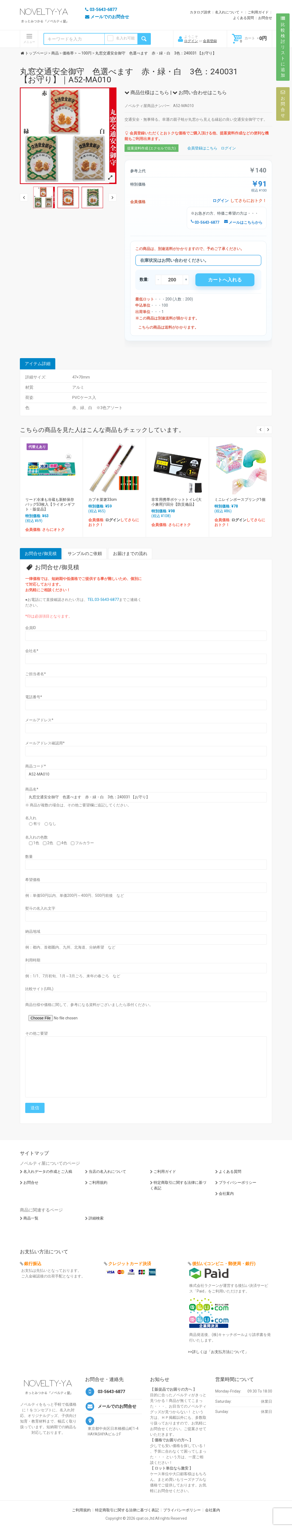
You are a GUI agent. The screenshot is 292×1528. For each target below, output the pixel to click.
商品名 (31, 789)
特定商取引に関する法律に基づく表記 (127, 1510)
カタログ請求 (200, 12)
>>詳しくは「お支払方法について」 (218, 1352)
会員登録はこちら (202, 148)
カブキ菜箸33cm (102, 499)
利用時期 (32, 960)
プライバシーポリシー (237, 1182)
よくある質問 (243, 18)
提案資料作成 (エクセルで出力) (151, 148)
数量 (29, 856)
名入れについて (227, 12)
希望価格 (32, 879)
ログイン (191, 41)
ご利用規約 (98, 1182)
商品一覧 (30, 1218)
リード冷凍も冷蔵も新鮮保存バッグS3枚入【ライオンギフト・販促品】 (50, 504)
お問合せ (265, 18)
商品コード (35, 766)
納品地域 (32, 931)
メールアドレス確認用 (45, 743)
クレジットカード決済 (129, 1263)
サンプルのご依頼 (85, 553)
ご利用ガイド (258, 12)
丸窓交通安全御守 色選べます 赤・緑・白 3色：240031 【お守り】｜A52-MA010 (129, 75)
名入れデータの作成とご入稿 (47, 1171)
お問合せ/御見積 (41, 553)
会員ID (30, 628)
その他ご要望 (36, 1033)
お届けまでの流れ (130, 553)
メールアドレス (39, 720)
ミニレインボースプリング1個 (239, 499)
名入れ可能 (125, 38)
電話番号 (33, 697)
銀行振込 (32, 1263)
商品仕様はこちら (147, 92)
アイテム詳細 (37, 363)
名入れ (30, 818)
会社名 (31, 651)
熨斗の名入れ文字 (40, 908)
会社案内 (226, 1193)
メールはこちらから (243, 222)
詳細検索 (96, 1218)
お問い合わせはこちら (200, 92)
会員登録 (210, 41)
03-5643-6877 (205, 222)
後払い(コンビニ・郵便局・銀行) (224, 1263)
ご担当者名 (35, 674)
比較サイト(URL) (39, 989)
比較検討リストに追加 (283, 47)
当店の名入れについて (107, 1171)
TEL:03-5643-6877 (103, 599)
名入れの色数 (36, 837)
